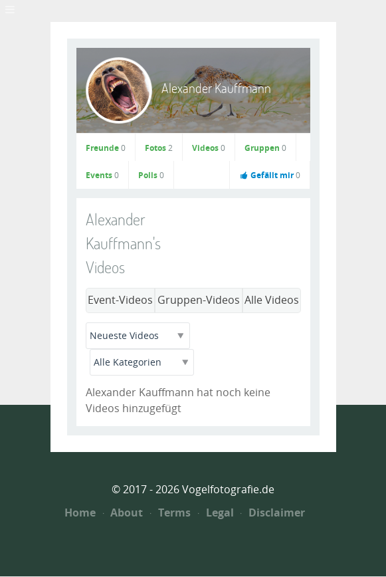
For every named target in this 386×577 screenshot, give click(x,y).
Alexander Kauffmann (216, 88)
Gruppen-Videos (198, 300)
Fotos (159, 148)
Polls (151, 175)
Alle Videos (271, 300)
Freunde (106, 148)
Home (80, 512)
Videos (208, 148)
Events (102, 175)
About (123, 512)
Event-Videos (120, 300)
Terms (170, 512)
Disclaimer (273, 512)
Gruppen (265, 148)
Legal (216, 512)
